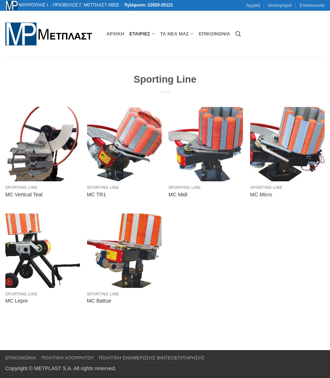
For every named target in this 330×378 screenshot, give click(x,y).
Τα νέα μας (177, 33)
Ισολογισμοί (280, 5)
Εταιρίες (142, 33)
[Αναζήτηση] (238, 34)
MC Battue (99, 301)
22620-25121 (160, 5)
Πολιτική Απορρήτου (67, 357)
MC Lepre (16, 301)
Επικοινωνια (20, 357)
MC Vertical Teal (24, 194)
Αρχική (253, 5)
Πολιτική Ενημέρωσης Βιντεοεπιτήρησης (152, 357)
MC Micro (261, 194)
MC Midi (177, 194)
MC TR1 (96, 194)
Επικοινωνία (312, 5)
